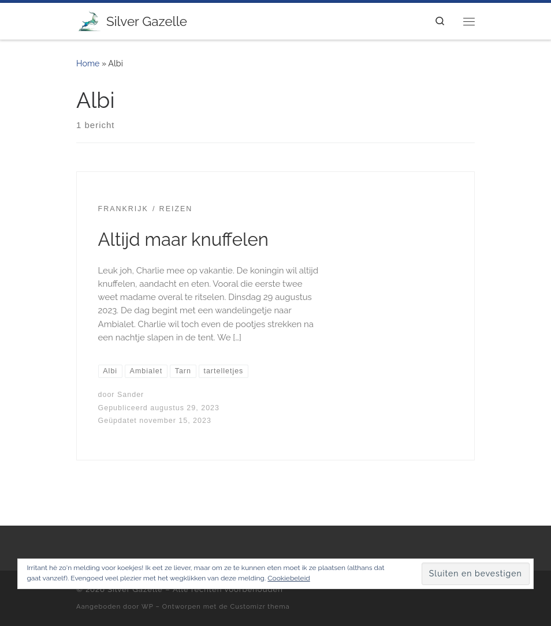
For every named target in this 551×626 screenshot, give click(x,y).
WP (148, 606)
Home (87, 63)
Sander (130, 395)
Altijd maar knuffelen (183, 239)
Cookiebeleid (288, 578)
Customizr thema (260, 606)
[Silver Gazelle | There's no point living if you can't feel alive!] (89, 19)
